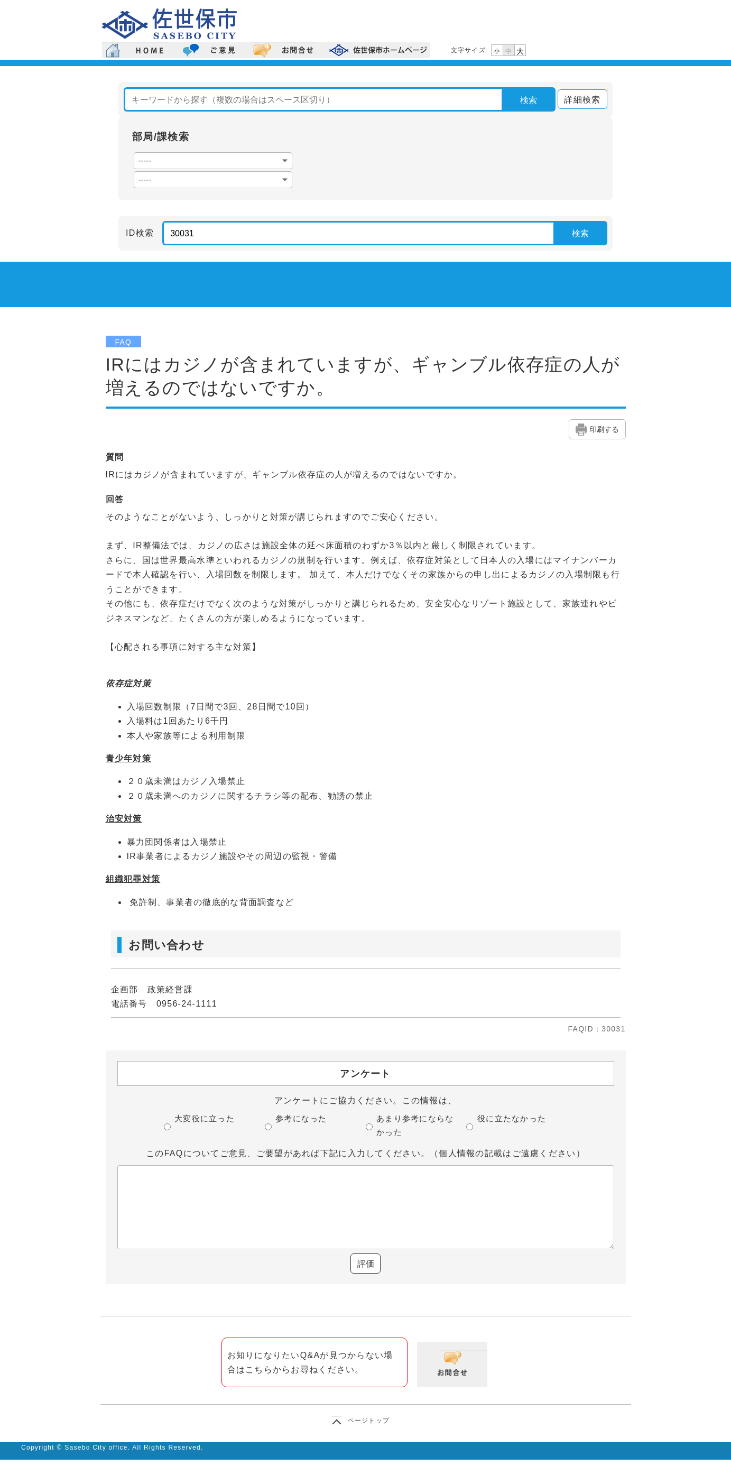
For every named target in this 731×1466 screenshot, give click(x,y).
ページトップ (369, 1420)
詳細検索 (579, 100)
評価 (365, 1263)
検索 (528, 100)
